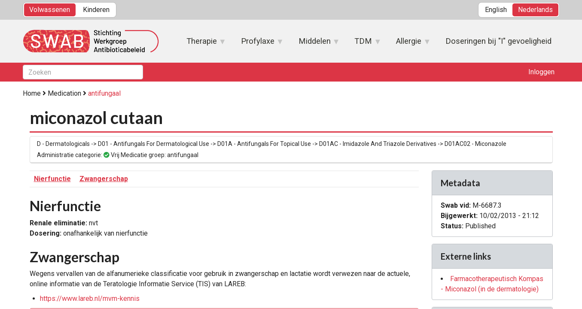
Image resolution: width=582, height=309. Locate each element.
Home (32, 93)
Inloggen (541, 72)
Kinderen (96, 10)
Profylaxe (258, 43)
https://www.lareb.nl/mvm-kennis (90, 298)
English (496, 10)
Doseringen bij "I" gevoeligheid (498, 40)
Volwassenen (49, 10)
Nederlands (535, 10)
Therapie (202, 43)
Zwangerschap (103, 179)
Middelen (314, 43)
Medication (64, 93)
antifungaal (104, 93)
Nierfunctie (52, 179)
